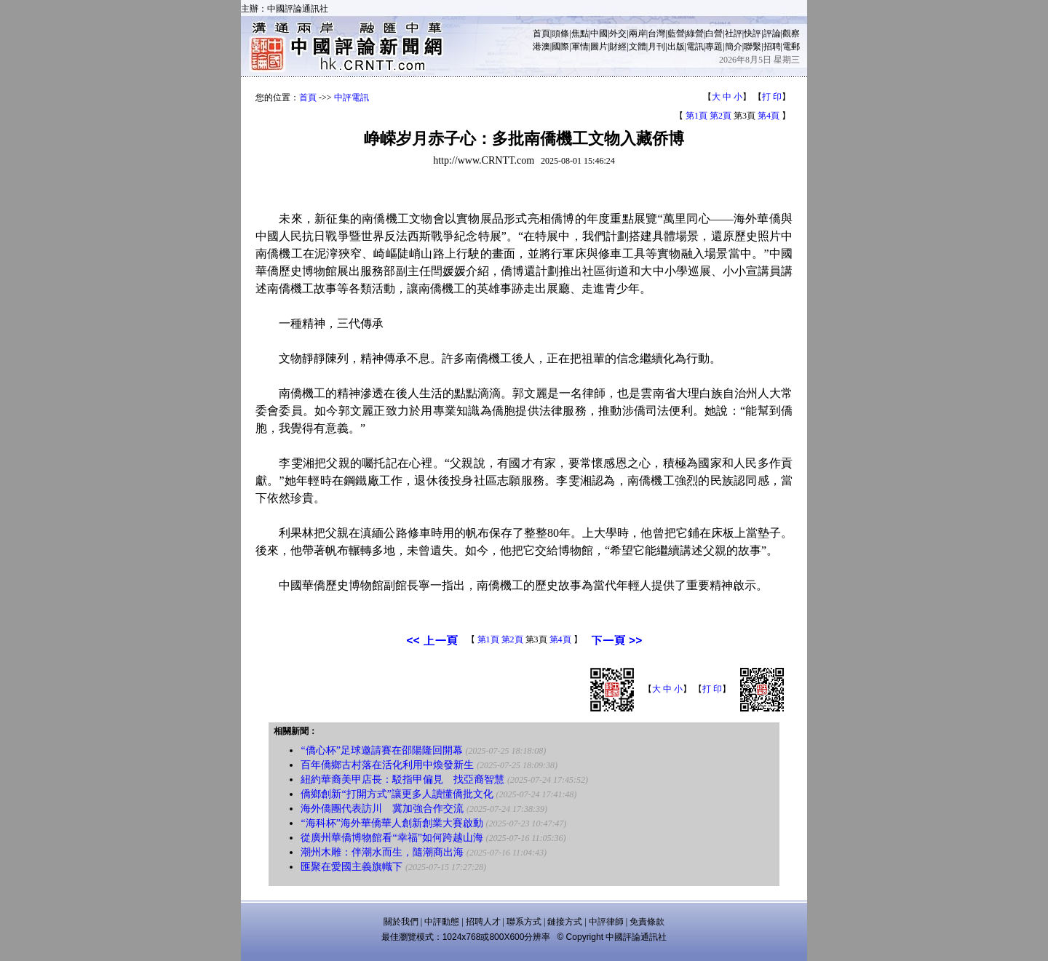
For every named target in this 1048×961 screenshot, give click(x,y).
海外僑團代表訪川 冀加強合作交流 (382, 808)
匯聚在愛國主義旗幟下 (351, 866)
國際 (560, 46)
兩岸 (637, 33)
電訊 (695, 46)
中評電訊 (351, 97)
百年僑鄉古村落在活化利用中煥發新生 (387, 764)
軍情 (580, 46)
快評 (752, 33)
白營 (714, 33)
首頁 (541, 33)
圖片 (599, 46)
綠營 (695, 33)
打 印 (772, 97)
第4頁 (768, 116)
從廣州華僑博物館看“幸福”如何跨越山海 (392, 837)
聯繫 (752, 46)
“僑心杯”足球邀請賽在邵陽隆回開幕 (381, 750)
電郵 (791, 46)
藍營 (676, 33)
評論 (772, 33)
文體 (637, 46)
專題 (714, 46)
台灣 (656, 33)
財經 (618, 46)
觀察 (791, 33)
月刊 (656, 46)
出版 (676, 46)
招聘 (772, 46)
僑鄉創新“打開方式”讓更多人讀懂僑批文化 (397, 794)
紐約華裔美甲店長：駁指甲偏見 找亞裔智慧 (402, 779)
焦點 (580, 33)
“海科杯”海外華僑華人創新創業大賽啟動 (392, 823)
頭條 (560, 33)
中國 (599, 33)
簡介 (733, 46)
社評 (733, 33)
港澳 (541, 46)
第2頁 (720, 116)
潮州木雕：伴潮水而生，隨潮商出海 (382, 852)
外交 (618, 33)
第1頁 (696, 116)
